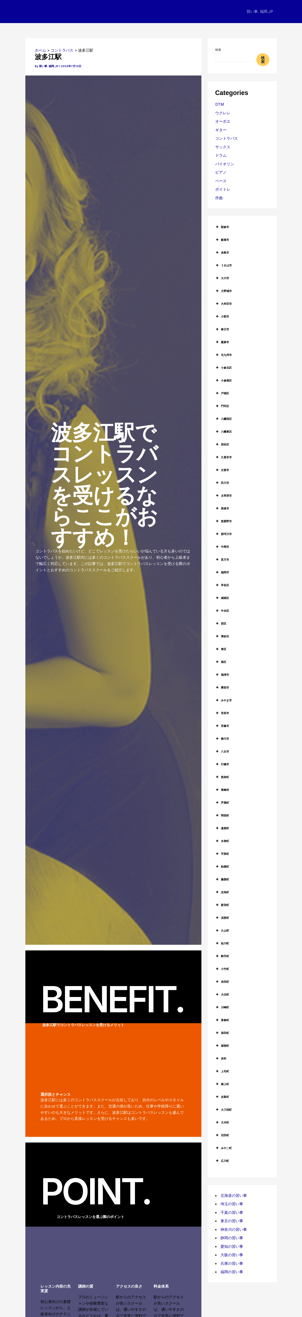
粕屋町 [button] (222, 866)
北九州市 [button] (223, 355)
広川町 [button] (222, 1161)
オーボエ (222, 121)
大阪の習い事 (231, 1255)
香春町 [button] (222, 1020)
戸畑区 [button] (222, 393)
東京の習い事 (231, 1221)
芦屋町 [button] (222, 802)
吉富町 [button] (222, 1097)
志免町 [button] (222, 892)
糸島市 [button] (222, 252)
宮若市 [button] (222, 713)
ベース (221, 181)
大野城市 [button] (223, 291)
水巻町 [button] (222, 841)
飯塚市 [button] (222, 240)
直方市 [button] (222, 559)
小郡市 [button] (222, 316)
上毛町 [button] (222, 1071)
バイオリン (224, 164)
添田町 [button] (222, 1033)
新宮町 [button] (222, 905)
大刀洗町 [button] (223, 1109)
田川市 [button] (222, 483)
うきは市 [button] (223, 265)
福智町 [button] (222, 1046)
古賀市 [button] (222, 470)
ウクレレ (222, 113)
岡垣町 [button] (222, 815)
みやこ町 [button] (223, 1148)
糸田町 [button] (222, 982)
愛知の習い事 (231, 1246)
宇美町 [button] (222, 854)
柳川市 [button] (222, 739)
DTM (219, 104)
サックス (222, 147)
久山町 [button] (222, 930)
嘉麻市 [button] (222, 342)
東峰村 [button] (222, 790)
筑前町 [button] (222, 777)
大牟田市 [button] (223, 304)
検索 (218, 49)
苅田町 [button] (222, 1135)
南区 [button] (220, 662)
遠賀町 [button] (222, 828)
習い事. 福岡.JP (259, 11)
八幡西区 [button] (223, 419)
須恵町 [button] (222, 918)
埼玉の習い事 (231, 1204)
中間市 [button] (222, 547)
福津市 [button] (222, 675)
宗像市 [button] (222, 726)
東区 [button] (220, 649)
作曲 (219, 198)
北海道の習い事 (233, 1195)
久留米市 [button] (223, 457)
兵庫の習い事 (231, 1263)
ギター (221, 130)
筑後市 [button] (222, 508)
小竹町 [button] (222, 969)
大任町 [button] (222, 994)
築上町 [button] (222, 1084)
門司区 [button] (222, 406)
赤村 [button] (220, 1058)
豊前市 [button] (222, 687)
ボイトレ (222, 189)
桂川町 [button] (222, 943)
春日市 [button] (222, 329)
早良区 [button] (222, 585)
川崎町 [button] (222, 1007)
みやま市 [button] (223, 700)
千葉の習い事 (231, 1212)
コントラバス (226, 138)
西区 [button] (220, 623)
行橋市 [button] (222, 764)
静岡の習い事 (231, 1238)
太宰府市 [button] (223, 495)
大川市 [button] (222, 278)
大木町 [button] (222, 1122)
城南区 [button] (222, 598)
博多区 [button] (222, 636)
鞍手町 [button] (222, 956)
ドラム (221, 155)
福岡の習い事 (231, 1272)
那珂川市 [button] (223, 534)
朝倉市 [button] (222, 227)
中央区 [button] (222, 611)
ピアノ (221, 172)
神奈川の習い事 (233, 1229)
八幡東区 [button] (223, 431)
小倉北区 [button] (223, 368)
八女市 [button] (222, 751)
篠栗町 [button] (222, 879)
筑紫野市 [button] (223, 521)
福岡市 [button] (222, 572)
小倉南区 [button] (223, 380)
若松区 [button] (222, 444)
